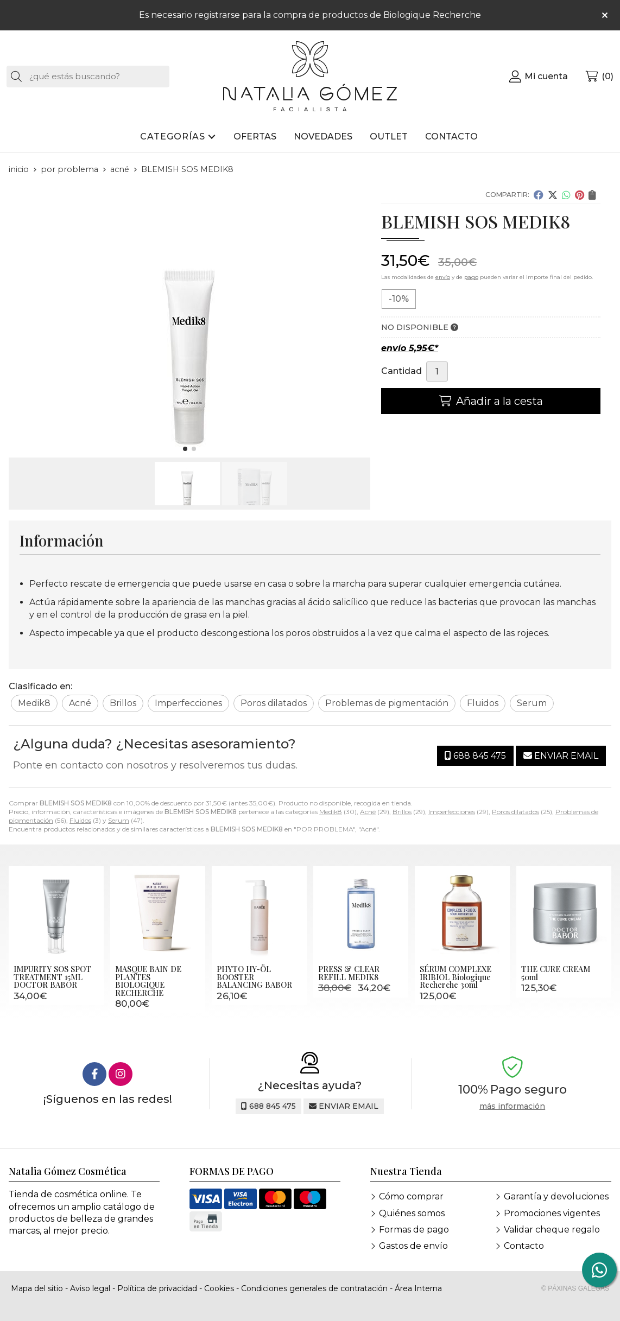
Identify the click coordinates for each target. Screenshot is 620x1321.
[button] (185, 449)
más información (512, 1106)
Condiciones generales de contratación (314, 1288)
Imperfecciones (451, 812)
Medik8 (330, 812)
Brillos (402, 812)
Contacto (524, 1246)
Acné (368, 812)
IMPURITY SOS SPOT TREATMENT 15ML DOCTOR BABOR (52, 976)
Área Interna (418, 1288)
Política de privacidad (157, 1288)
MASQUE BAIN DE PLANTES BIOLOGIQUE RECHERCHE (148, 980)
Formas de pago (414, 1229)
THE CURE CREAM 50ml (555, 972)
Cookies (219, 1288)
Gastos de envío (413, 1246)
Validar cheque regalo (552, 1229)
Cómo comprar (411, 1196)
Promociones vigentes (552, 1213)
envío (442, 277)
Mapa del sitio (37, 1288)
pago (471, 277)
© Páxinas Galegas (575, 1288)
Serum (118, 820)
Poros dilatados (515, 812)
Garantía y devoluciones (556, 1196)
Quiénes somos (412, 1213)
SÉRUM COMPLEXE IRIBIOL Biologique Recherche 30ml (455, 976)
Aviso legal (90, 1288)
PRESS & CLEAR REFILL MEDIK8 (348, 972)
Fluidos (80, 820)
